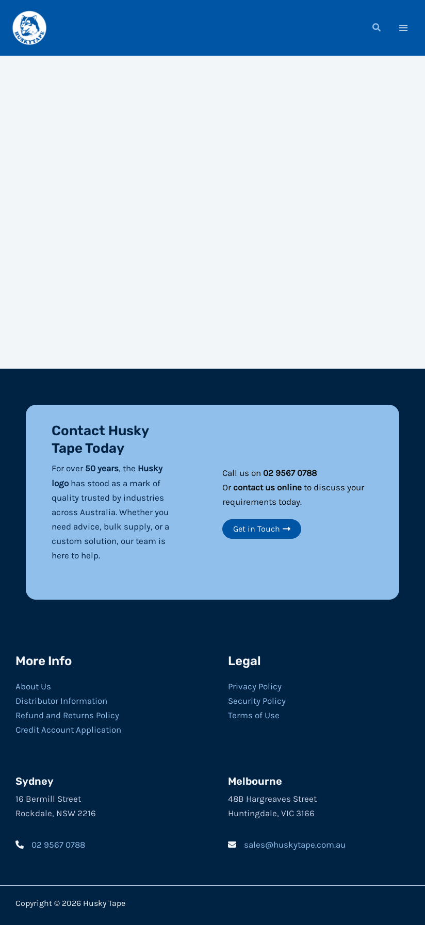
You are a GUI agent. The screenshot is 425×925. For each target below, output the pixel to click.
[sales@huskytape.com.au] (287, 843)
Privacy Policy (255, 685)
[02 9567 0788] (50, 843)
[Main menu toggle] (403, 27)
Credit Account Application (68, 728)
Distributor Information (61, 700)
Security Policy (257, 700)
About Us (33, 685)
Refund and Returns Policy (67, 714)
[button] (377, 28)
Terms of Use (254, 714)
